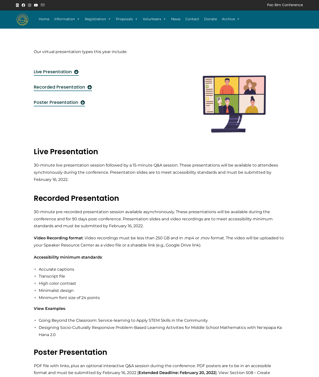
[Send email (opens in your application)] (42, 5)
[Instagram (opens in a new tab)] (30, 5)
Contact (192, 19)
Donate (210, 19)
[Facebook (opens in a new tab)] (23, 5)
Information (67, 19)
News (175, 19)
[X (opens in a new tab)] (18, 5)
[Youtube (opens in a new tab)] (36, 5)
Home (44, 19)
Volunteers (154, 19)
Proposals (127, 19)
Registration (98, 19)
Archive (231, 19)
